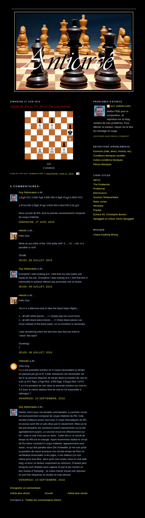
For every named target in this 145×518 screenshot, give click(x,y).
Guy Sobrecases (28, 192)
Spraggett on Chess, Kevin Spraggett (113, 218)
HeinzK (23, 230)
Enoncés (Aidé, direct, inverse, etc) (112, 151)
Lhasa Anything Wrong (105, 234)
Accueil (49, 493)
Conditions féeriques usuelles (109, 155)
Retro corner (100, 201)
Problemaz (99, 188)
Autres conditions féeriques (108, 160)
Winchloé (98, 205)
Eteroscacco (100, 193)
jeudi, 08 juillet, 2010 (35, 260)
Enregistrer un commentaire (25, 488)
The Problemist (101, 184)
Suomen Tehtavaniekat (105, 197)
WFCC (97, 180)
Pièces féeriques (102, 164)
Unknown (24, 360)
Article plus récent (20, 493)
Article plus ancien (78, 493)
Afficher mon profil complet (111, 136)
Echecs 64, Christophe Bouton (109, 214)
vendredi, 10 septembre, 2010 (42, 398)
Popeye (97, 210)
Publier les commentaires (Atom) (43, 500)
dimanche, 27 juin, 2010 (37, 222)
